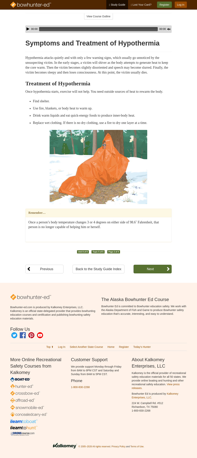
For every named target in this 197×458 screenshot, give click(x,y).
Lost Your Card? (141, 4)
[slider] (93, 29)
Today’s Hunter (142, 346)
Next (150, 269)
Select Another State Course (86, 346)
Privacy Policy (118, 446)
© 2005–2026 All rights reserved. (94, 446)
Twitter (14, 335)
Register (164, 4)
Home (110, 346)
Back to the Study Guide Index (98, 269)
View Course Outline (98, 16)
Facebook (23, 335)
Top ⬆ (49, 346)
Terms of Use (136, 446)
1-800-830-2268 (80, 387)
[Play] (27, 28)
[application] (98, 29)
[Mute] (158, 29)
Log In (180, 4)
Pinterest (31, 335)
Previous (46, 269)
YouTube (40, 335)
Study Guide (117, 4)
